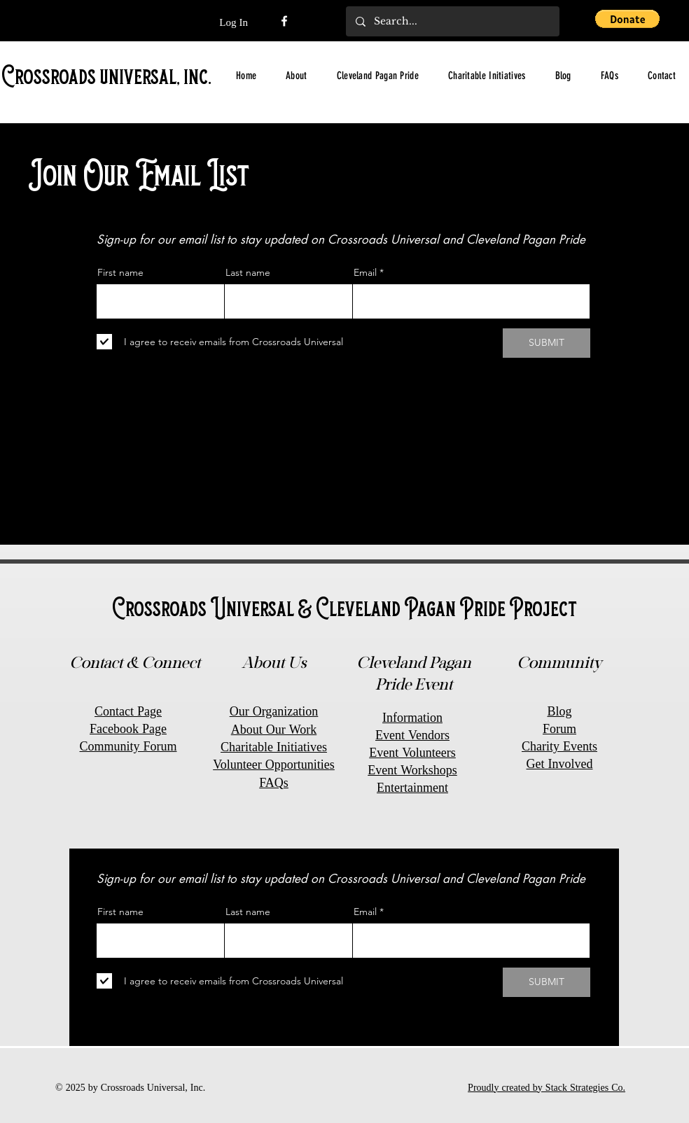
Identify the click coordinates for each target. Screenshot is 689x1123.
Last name (247, 272)
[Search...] (452, 21)
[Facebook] (284, 21)
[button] (627, 19)
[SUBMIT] (546, 343)
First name (120, 272)
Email (365, 272)
